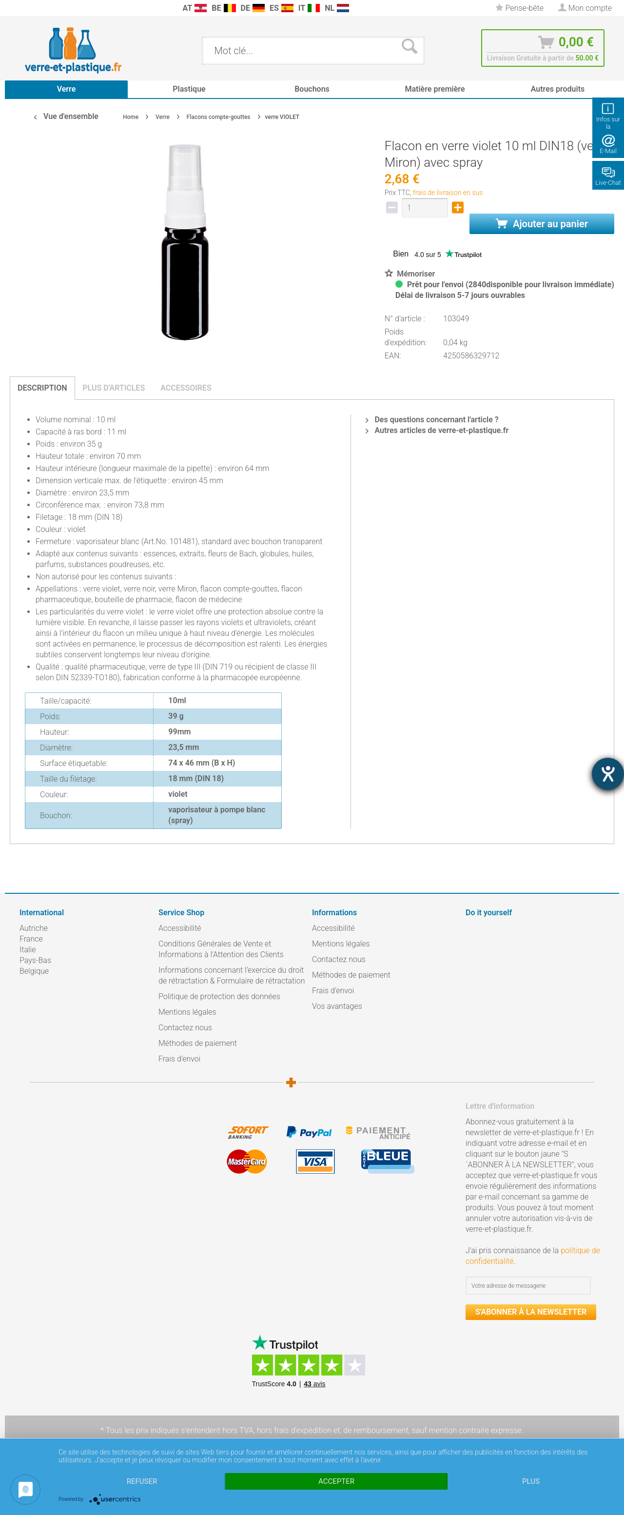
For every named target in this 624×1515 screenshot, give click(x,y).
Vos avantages (337, 1006)
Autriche (34, 928)
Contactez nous (185, 1027)
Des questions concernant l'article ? (432, 419)
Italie (28, 949)
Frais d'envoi (179, 1058)
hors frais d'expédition (294, 1430)
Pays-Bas (35, 960)
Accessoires (186, 388)
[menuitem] (24, 8)
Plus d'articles (114, 388)
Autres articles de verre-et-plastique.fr (437, 430)
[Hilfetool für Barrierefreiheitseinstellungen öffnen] (608, 774)
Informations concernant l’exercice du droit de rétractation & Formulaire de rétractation (231, 975)
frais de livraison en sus (448, 193)
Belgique (34, 971)
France (31, 939)
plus (531, 1481)
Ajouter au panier (542, 224)
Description (42, 388)
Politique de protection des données (219, 996)
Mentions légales (187, 1012)
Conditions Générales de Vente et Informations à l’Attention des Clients (221, 949)
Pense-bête (519, 8)
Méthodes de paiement (197, 1043)
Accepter (336, 1481)
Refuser (142, 1481)
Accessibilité (179, 928)
